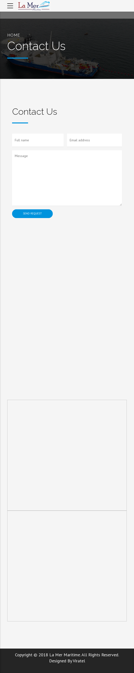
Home (13, 35)
